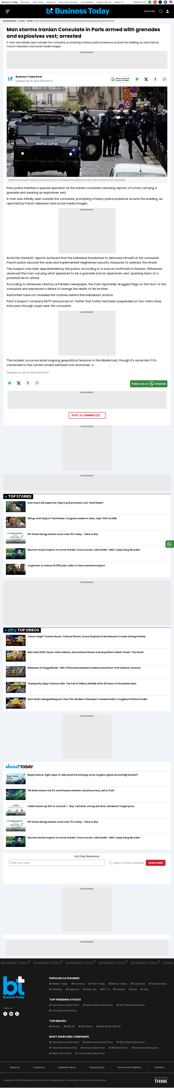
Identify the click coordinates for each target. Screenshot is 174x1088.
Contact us (39, 1067)
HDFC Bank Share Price (132, 1005)
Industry (120, 989)
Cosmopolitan (87, 2)
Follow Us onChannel (149, 384)
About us (15, 1067)
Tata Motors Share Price (65, 1005)
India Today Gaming (68, 2)
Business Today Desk (29, 76)
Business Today (10, 2)
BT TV (106, 989)
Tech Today (98, 984)
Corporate (139, 984)
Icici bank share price (146, 1048)
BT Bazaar (25, 2)
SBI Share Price (119, 1048)
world (29, 21)
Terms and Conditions (129, 1067)
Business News (9, 21)
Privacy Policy (97, 1067)
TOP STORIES (19, 496)
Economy (79, 984)
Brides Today (120, 2)
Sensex (56, 1026)
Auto (134, 989)
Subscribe (149, 11)
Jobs (145, 989)
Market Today (59, 984)
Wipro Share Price (62, 1053)
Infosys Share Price (94, 1048)
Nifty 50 (70, 1026)
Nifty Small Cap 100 (110, 1026)
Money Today (119, 984)
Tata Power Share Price (91, 1053)
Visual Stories (158, 984)
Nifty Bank (86, 1026)
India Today (37, 2)
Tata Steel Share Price (64, 1011)
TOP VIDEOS (23, 630)
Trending (57, 989)
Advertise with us (67, 1067)
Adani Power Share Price (99, 1005)
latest (22, 21)
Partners (159, 1067)
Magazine (73, 989)
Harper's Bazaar (104, 2)
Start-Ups (91, 989)
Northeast (51, 2)
